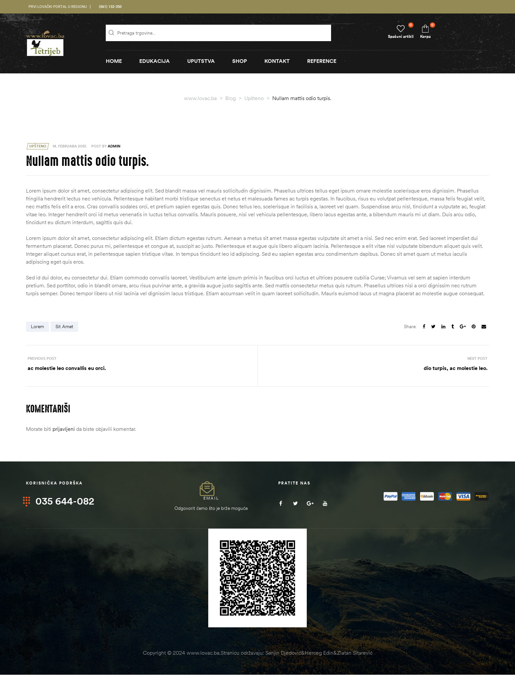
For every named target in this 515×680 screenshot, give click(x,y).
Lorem (37, 326)
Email (211, 503)
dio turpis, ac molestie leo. (375, 368)
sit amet (64, 326)
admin (114, 146)
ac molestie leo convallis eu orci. (140, 368)
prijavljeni (64, 434)
